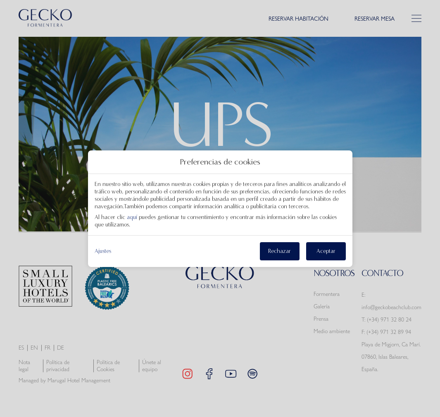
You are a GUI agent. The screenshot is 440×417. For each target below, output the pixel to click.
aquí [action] (132, 217)
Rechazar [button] (279, 251)
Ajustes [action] (103, 251)
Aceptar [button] (325, 251)
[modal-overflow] (220, 208)
